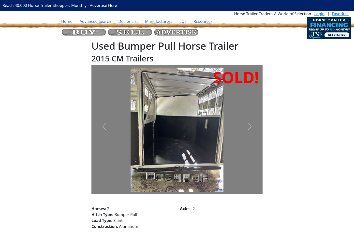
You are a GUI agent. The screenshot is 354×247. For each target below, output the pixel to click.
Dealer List (128, 21)
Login (319, 13)
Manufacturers (158, 21)
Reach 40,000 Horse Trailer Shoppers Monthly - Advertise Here (59, 5)
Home (67, 21)
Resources (202, 21)
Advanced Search (95, 21)
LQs (182, 21)
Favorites (340, 13)
